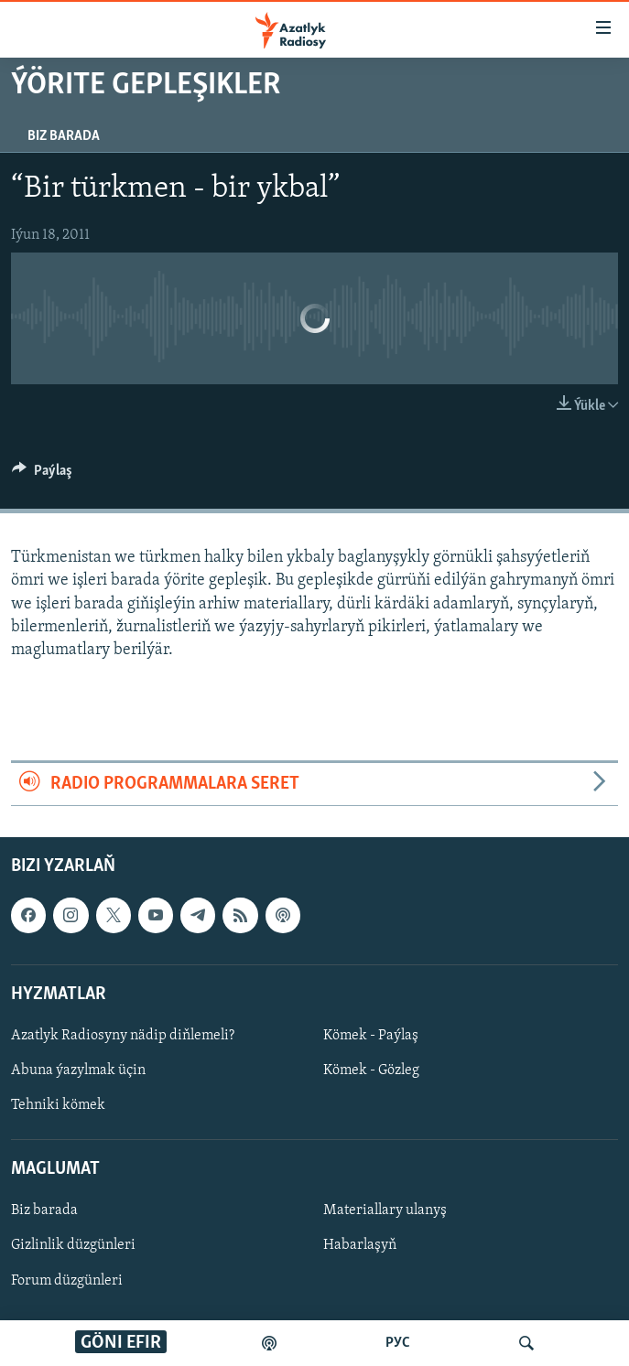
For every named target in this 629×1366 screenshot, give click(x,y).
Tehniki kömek (58, 1105)
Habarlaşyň (359, 1246)
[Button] (42, 474)
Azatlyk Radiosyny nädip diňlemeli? (122, 1035)
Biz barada (63, 136)
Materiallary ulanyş (385, 1211)
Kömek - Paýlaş (370, 1035)
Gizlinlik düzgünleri (73, 1246)
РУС (397, 1343)
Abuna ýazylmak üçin (78, 1070)
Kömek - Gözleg (371, 1070)
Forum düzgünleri (67, 1281)
